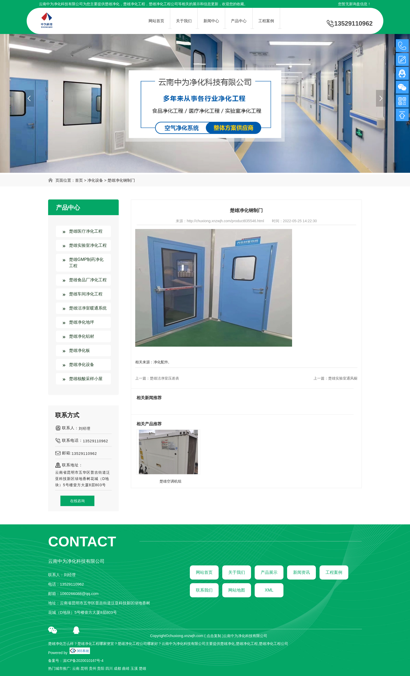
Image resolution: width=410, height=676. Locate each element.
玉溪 (134, 668)
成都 (117, 668)
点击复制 (214, 636)
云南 (75, 668)
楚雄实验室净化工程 (88, 245)
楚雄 (142, 668)
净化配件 (160, 362)
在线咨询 (77, 501)
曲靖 (125, 668)
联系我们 (204, 590)
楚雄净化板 (79, 350)
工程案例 (334, 572)
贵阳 (100, 668)
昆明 (84, 668)
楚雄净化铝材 (81, 336)
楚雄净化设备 (81, 364)
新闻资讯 (301, 572)
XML (269, 590)
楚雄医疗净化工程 (85, 231)
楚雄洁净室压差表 (164, 378)
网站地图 (236, 590)
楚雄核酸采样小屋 (85, 378)
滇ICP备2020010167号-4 (83, 660)
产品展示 (269, 572)
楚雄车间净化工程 (85, 294)
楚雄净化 (112, 4)
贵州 (92, 668)
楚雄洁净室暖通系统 (88, 308)
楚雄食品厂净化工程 (88, 280)
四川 (109, 668)
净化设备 (95, 180)
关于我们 (236, 572)
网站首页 (204, 572)
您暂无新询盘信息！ (354, 4)
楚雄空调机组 (170, 481)
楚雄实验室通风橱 (342, 378)
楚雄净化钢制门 (121, 180)
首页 (79, 180)
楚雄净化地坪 (81, 322)
